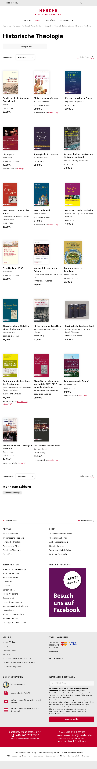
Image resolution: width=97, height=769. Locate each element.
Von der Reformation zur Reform (45, 269)
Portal (27, 20)
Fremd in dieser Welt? (13, 268)
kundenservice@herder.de (74, 735)
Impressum (86, 756)
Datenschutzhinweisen (57, 714)
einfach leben (9, 590)
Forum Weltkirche (10, 594)
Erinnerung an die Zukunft (76, 381)
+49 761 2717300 (27, 735)
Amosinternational (11, 573)
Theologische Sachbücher (64, 26)
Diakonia (6, 585)
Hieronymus (8, 154)
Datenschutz (38, 756)
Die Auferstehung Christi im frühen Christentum (16, 327)
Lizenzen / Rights (10, 650)
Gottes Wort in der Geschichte (79, 210)
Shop (37, 20)
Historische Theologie (83, 26)
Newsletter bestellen (62, 677)
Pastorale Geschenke (58, 554)
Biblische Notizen (10, 577)
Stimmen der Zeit (10, 618)
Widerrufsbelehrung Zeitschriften (19, 756)
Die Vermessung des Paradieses (73, 269)
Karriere (6, 654)
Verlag (7, 637)
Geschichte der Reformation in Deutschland (17, 99)
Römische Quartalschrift (13, 614)
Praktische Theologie (12, 550)
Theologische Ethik (11, 546)
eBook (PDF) (53, 113)
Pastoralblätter (9, 610)
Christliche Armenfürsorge (46, 98)
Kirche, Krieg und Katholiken (47, 326)
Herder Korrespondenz (13, 602)
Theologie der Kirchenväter (46, 154)
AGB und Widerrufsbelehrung (25, 752)
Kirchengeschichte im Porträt (78, 98)
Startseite (16, 26)
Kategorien (48, 26)
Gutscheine (56, 658)
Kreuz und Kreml (42, 210)
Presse (5, 646)
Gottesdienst (8, 598)
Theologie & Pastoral (29, 26)
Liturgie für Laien (56, 546)
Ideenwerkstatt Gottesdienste (15, 606)
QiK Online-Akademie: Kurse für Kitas (19, 662)
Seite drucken (11, 520)
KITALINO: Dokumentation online (17, 658)
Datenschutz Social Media (55, 756)
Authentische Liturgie (58, 542)
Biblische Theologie (11, 533)
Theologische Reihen (58, 538)
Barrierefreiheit (73, 756)
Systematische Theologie (13, 538)
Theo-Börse (50, 20)
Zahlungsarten (58, 637)
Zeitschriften (66, 20)
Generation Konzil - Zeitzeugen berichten (17, 447)
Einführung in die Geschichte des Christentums (16, 382)
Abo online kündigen (72, 741)
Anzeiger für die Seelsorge (14, 569)
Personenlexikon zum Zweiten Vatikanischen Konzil (78, 155)
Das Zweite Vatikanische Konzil (79, 326)
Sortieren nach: (8, 57)
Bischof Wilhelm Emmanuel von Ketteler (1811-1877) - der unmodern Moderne (48, 384)
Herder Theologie (60, 565)
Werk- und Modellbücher (60, 550)
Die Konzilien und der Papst (47, 445)
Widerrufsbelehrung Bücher (49, 752)
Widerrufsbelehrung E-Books (72, 752)
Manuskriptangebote (12, 666)
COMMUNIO (8, 581)
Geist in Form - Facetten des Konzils (16, 212)
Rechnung (53, 647)
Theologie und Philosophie (14, 622)
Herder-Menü (12, 3)
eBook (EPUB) (22, 401)
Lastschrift (53, 651)
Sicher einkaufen (13, 677)
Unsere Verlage (9, 642)
